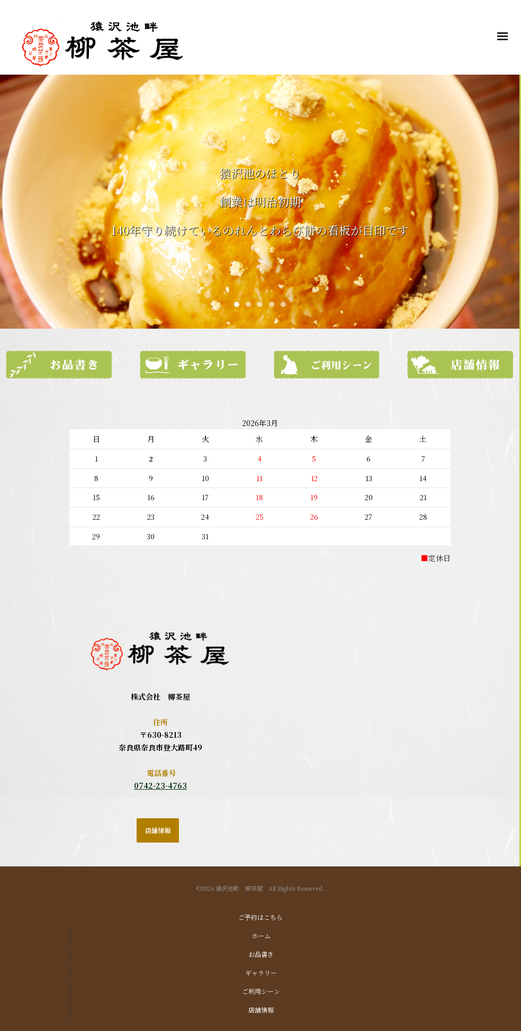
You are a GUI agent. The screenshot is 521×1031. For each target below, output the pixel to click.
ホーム (261, 935)
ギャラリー (261, 972)
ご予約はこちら (260, 916)
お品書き (261, 953)
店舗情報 (261, 1009)
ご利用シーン (261, 991)
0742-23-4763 (160, 785)
